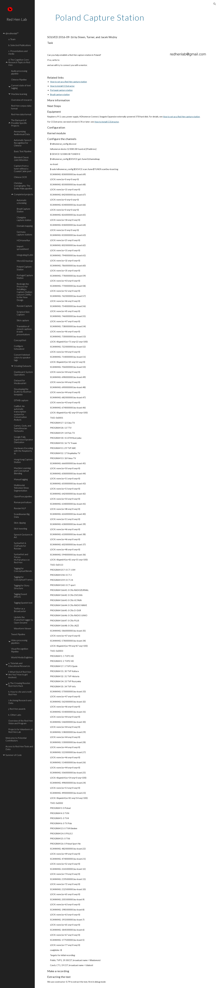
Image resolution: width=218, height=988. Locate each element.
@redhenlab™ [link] (12, 33)
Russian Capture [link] (24, 305)
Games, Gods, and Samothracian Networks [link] (22, 428)
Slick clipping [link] (20, 522)
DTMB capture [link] (21, 400)
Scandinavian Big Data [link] (21, 515)
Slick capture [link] (23, 320)
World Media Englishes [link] (22, 657)
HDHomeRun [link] (23, 240)
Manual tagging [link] (21, 479)
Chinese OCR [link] (20, 177)
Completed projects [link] (23, 194)
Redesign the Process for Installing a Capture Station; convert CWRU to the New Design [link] (24, 292)
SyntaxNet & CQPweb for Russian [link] (20, 546)
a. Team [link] (11, 39)
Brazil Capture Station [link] (23, 210)
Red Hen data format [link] (21, 114)
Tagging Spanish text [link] (23, 602)
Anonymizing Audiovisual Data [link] (22, 132)
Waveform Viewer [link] (22, 628)
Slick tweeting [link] (20, 528)
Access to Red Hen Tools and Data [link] (19, 747)
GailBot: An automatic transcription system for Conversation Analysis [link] (20, 413)
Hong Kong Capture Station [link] (23, 460)
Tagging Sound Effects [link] (20, 595)
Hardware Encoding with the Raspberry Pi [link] (23, 451)
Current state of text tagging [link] (21, 86)
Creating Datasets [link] (22, 366)
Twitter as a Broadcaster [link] (20, 609)
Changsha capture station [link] (24, 218)
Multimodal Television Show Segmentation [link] (21, 488)
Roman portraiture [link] (23, 502)
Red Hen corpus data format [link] (21, 107)
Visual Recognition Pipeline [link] (19, 650)
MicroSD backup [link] (25, 260)
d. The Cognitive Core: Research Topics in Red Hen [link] (19, 62)
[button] (214, 4)
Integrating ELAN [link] (25, 255)
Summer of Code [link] (14, 755)
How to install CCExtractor (62, 86)
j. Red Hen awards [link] (16, 708)
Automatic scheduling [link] (22, 201)
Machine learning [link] (19, 94)
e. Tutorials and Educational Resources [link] (19, 664)
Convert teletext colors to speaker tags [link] (22, 357)
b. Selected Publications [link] (19, 45)
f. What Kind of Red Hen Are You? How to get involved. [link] (19, 674)
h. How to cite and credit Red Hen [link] (20, 693)
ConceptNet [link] (20, 340)
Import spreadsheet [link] (23, 247)
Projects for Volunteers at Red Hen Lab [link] (20, 730)
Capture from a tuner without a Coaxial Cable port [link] (22, 168)
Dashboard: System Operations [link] (23, 373)
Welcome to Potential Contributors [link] (16, 739)
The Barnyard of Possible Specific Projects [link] (19, 123)
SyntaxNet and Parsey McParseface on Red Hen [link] (22, 558)
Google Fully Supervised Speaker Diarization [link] (23, 440)
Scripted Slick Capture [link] (23, 313)
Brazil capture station (60, 94)
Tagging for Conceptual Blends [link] (23, 569)
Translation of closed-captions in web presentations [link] (24, 330)
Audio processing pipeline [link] (19, 72)
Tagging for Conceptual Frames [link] (23, 578)
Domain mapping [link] (25, 226)
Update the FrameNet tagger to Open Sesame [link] (23, 620)
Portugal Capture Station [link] (25, 276)
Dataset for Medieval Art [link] (20, 381)
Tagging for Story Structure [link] (21, 586)
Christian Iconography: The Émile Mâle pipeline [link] (23, 186)
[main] (99, 17)
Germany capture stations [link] (24, 233)
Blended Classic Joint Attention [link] (21, 158)
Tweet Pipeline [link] (18, 634)
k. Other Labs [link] (14, 714)
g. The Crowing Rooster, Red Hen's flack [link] (19, 684)
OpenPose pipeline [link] (23, 496)
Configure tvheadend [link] (19, 347)
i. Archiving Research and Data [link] (19, 701)
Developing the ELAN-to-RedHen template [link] (22, 392)
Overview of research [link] (21, 99)
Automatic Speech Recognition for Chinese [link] (22, 143)
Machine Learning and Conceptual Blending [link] (22, 471)
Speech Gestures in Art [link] (23, 535)
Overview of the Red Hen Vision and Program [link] (20, 722)
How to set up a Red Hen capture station (68, 82)
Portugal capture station (61, 90)
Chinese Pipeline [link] (19, 79)
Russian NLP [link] (20, 508)
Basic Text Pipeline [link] (22, 151)
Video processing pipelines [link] (19, 641)
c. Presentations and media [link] (18, 52)
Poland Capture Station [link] (24, 268)
